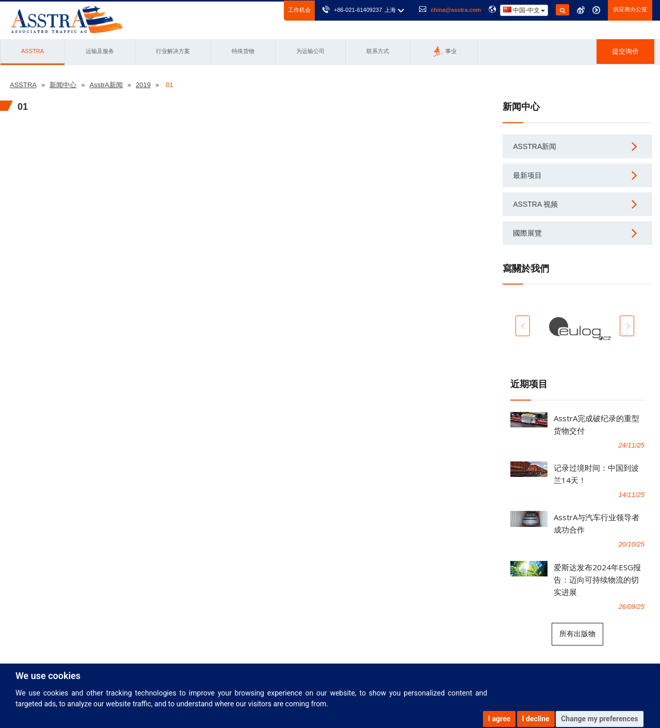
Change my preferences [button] (599, 719)
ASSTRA (32, 51)
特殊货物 (243, 51)
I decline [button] (536, 719)
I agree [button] (499, 719)
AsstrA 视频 (535, 204)
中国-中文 (524, 10)
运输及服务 (100, 51)
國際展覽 (527, 233)
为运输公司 (310, 51)
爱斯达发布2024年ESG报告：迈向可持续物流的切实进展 (597, 579)
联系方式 (377, 51)
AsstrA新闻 (534, 146)
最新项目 (527, 175)
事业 (445, 51)
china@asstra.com (455, 10)
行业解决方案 (173, 51)
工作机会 (299, 10)
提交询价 (625, 51)
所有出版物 (577, 634)
